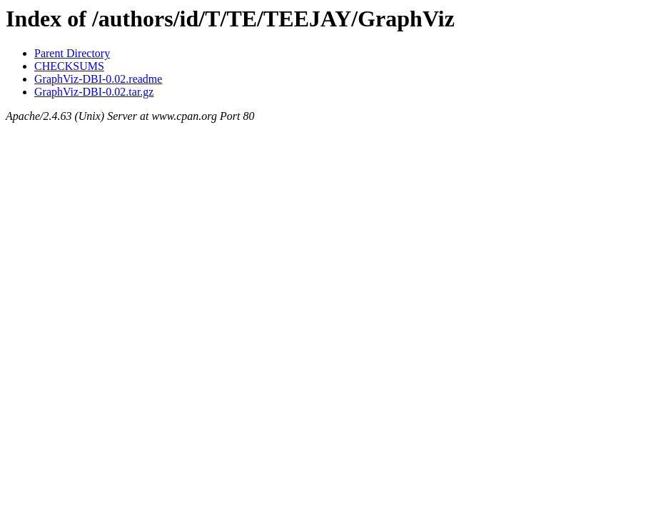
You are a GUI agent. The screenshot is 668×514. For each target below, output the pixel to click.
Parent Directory (72, 53)
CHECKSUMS (69, 66)
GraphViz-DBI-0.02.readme (98, 79)
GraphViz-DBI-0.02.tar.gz (93, 92)
